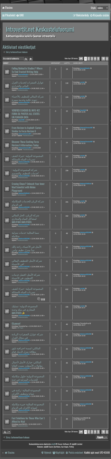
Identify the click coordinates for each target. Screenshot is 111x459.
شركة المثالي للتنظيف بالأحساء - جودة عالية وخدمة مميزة (28, 98)
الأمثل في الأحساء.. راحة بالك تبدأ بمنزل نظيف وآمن (26, 248)
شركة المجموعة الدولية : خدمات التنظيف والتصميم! (25, 171)
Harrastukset (21, 195)
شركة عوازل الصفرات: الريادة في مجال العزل (27, 336)
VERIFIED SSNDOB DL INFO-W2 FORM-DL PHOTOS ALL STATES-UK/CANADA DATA (26, 114)
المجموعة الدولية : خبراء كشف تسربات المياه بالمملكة (27, 157)
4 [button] (95, 58)
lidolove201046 (24, 88)
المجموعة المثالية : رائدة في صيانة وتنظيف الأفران (26, 392)
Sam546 (21, 120)
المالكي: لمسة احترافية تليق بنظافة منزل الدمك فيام (26, 350)
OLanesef (16, 323)
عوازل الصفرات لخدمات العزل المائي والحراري (28, 84)
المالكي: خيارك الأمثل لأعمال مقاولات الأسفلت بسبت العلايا (27, 364)
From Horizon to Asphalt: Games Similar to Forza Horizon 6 (27, 129)
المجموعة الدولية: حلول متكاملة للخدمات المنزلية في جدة (28, 378)
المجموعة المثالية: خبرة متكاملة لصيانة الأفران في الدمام (28, 406)
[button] (81, 58)
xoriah (82, 82)
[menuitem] (20, 15)
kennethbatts (23, 74)
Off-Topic (20, 328)
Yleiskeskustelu (22, 76)
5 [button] (98, 58)
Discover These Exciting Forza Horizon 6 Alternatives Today (25, 143)
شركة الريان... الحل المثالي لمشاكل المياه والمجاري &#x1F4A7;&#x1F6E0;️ (25, 219)
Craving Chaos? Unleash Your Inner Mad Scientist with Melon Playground (28, 187)
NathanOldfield (24, 193)
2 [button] (88, 58)
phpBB (53, 444)
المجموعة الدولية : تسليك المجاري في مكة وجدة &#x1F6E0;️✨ (25, 310)
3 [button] (91, 58)
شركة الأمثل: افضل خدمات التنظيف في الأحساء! (26, 276)
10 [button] (103, 58)
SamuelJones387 (24, 134)
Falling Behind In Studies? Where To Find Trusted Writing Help (27, 70)
